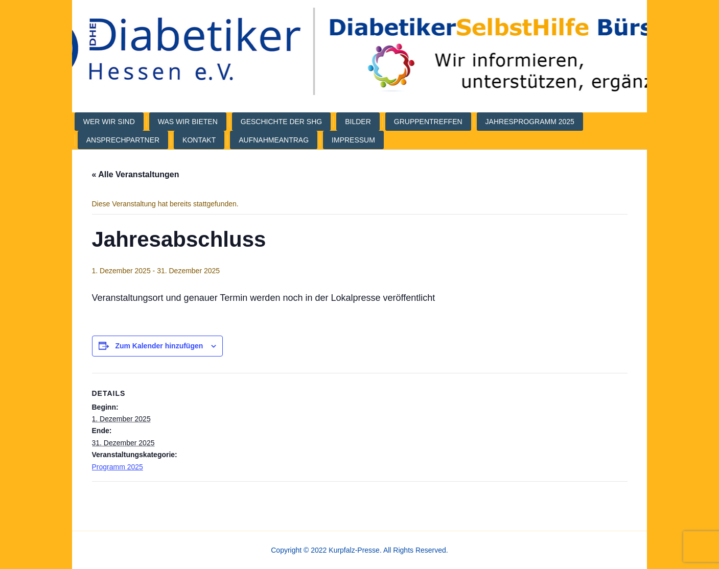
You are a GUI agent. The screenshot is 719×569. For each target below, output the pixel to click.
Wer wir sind (109, 121)
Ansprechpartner (122, 140)
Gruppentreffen (428, 121)
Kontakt (199, 140)
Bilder (358, 121)
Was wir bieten (188, 121)
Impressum (353, 140)
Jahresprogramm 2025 (529, 121)
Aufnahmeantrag (274, 140)
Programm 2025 (117, 467)
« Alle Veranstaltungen (135, 174)
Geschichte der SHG (281, 121)
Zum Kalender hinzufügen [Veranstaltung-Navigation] (159, 346)
